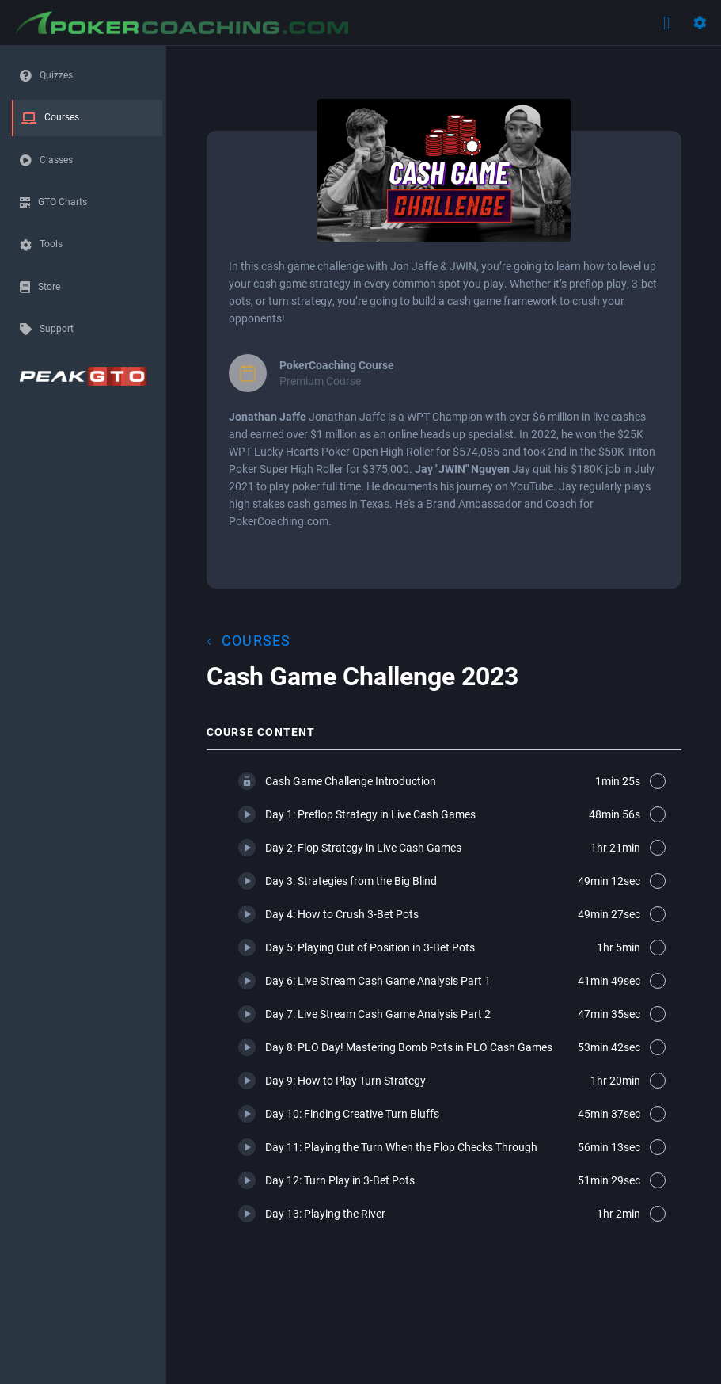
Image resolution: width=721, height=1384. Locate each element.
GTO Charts (62, 201)
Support (57, 328)
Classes (56, 159)
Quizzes (56, 74)
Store (49, 286)
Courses (61, 116)
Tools (51, 243)
